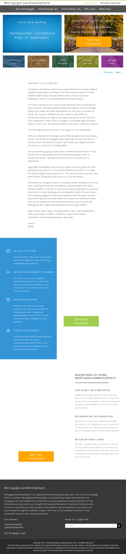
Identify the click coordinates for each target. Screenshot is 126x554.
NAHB (31, 226)
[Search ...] (91, 526)
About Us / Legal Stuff (76, 519)
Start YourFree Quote (93, 42)
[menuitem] (27, 8)
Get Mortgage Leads (15, 533)
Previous (108, 72)
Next (118, 72)
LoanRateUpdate (13, 524)
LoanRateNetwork (13, 527)
